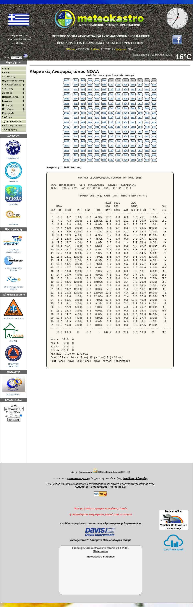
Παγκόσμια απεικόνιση (13, 80)
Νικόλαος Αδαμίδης (135, 478)
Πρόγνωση (7, 105)
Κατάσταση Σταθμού (12, 125)
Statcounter (100, 551)
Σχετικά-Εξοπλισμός (11, 121)
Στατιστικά (7, 93)
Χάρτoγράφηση (9, 129)
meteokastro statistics (100, 556)
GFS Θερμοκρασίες (11, 84)
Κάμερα (6, 72)
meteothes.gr (118, 486)
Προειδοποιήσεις (10, 97)
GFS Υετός (7, 88)
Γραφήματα (7, 101)
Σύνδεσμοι (7, 117)
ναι (6, 416)
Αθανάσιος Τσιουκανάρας (91, 486)
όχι (16, 416)
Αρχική (5, 68)
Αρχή (74, 472)
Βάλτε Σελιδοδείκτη (109, 472)
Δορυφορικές (8, 76)
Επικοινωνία (8, 113)
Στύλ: (14, 405)
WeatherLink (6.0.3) (78, 478)
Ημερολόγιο (7, 109)
